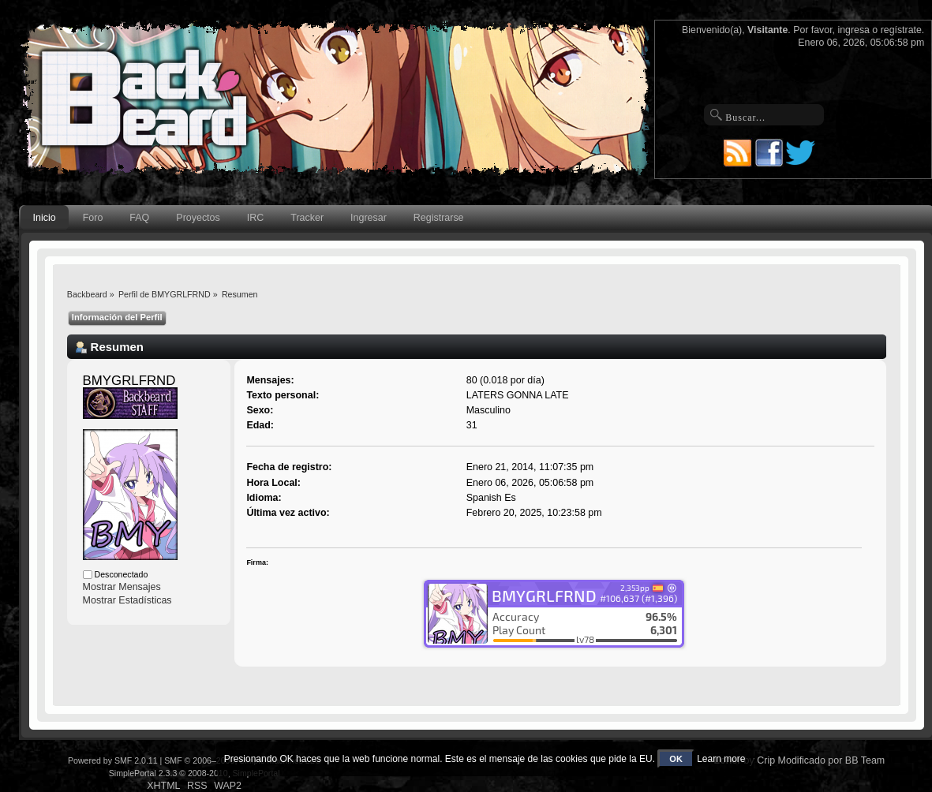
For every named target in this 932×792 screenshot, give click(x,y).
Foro (93, 217)
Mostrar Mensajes (122, 586)
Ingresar (368, 217)
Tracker (307, 217)
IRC (255, 217)
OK (676, 759)
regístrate (901, 29)
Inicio (44, 217)
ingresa (853, 29)
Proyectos (197, 217)
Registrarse (439, 217)
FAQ (139, 217)
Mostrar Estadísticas (127, 600)
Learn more (721, 758)
